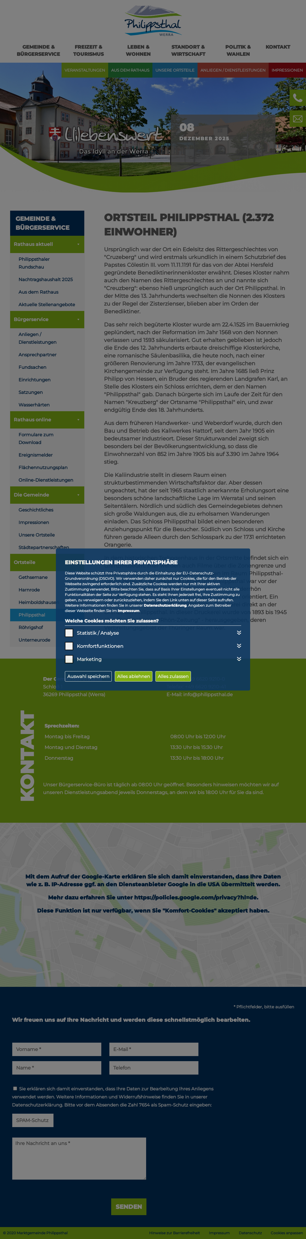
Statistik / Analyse (98, 633)
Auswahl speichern (88, 676)
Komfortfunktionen (100, 646)
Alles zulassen (173, 676)
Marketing (89, 659)
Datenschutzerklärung (165, 605)
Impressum (129, 610)
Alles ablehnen (133, 676)
